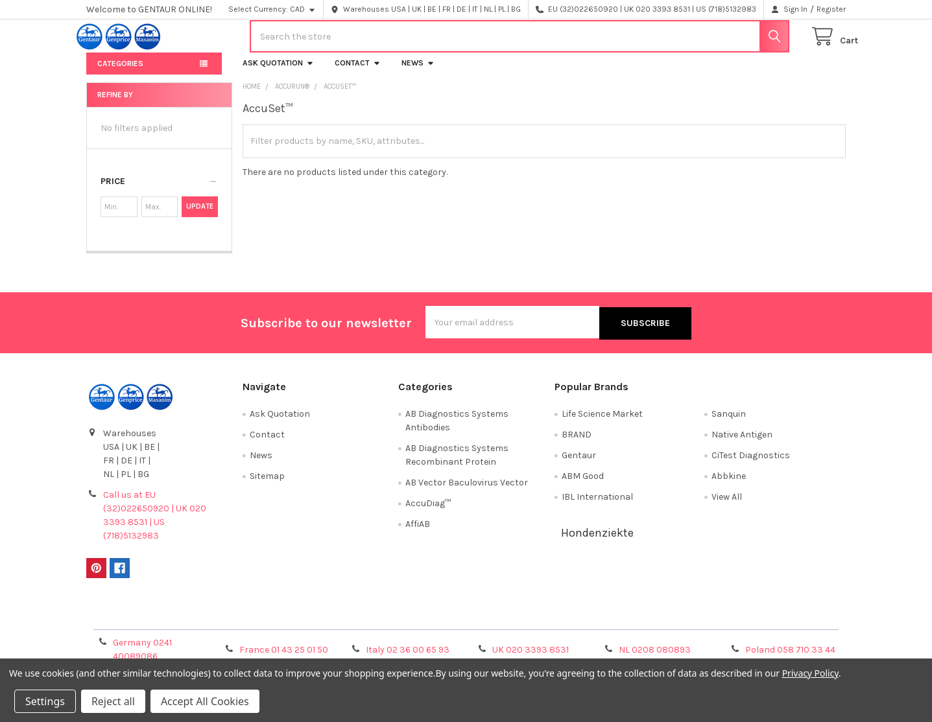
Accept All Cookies (205, 701)
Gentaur (579, 463)
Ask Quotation (278, 72)
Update (199, 216)
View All (726, 505)
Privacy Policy (750, 623)
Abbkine (728, 484)
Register (831, 9)
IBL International (597, 505)
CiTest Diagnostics (750, 463)
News (418, 72)
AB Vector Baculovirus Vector (466, 490)
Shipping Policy (371, 623)
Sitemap (267, 484)
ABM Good (583, 484)
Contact (358, 72)
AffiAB (417, 532)
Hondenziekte (597, 541)
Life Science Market (602, 422)
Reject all (113, 701)
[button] (159, 191)
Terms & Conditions (181, 623)
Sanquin (728, 422)
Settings (45, 701)
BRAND (576, 442)
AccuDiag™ (428, 511)
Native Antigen (741, 442)
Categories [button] (120, 73)
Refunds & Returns (561, 623)
